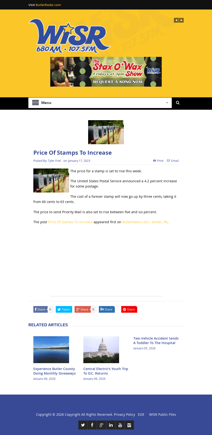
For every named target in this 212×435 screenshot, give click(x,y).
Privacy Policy (124, 414)
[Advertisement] (106, 262)
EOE (140, 414)
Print (158, 161)
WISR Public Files (162, 414)
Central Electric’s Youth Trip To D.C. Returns (105, 370)
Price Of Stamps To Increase (70, 222)
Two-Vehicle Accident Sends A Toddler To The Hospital (156, 340)
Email (173, 161)
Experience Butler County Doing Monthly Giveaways (54, 370)
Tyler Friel (54, 161)
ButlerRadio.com (48, 5)
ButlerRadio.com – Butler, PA (144, 222)
